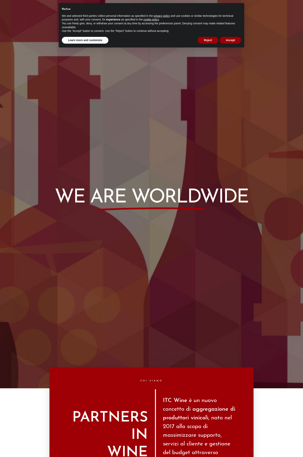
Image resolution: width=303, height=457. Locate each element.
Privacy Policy (143, 433)
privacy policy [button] (162, 15)
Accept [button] (230, 40)
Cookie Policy (160, 433)
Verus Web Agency (163, 426)
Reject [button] (208, 40)
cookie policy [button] (151, 19)
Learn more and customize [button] (85, 40)
